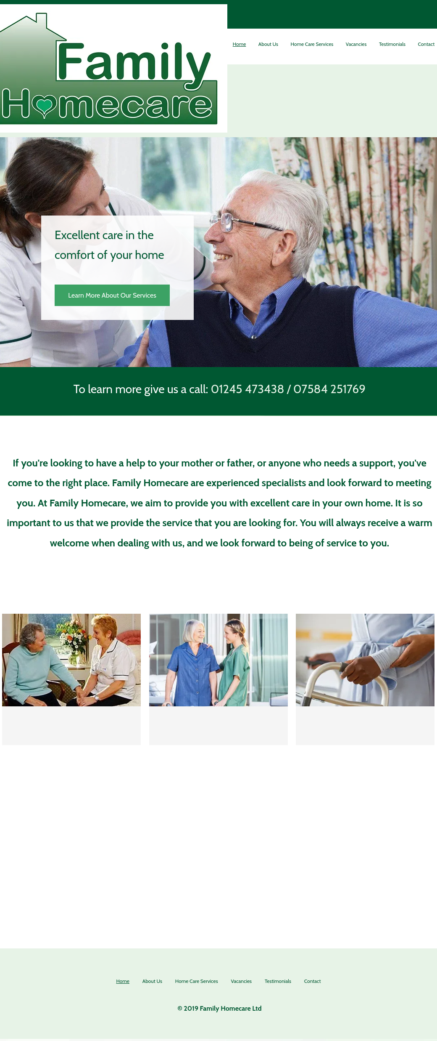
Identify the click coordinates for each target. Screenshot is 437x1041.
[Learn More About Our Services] (112, 295)
